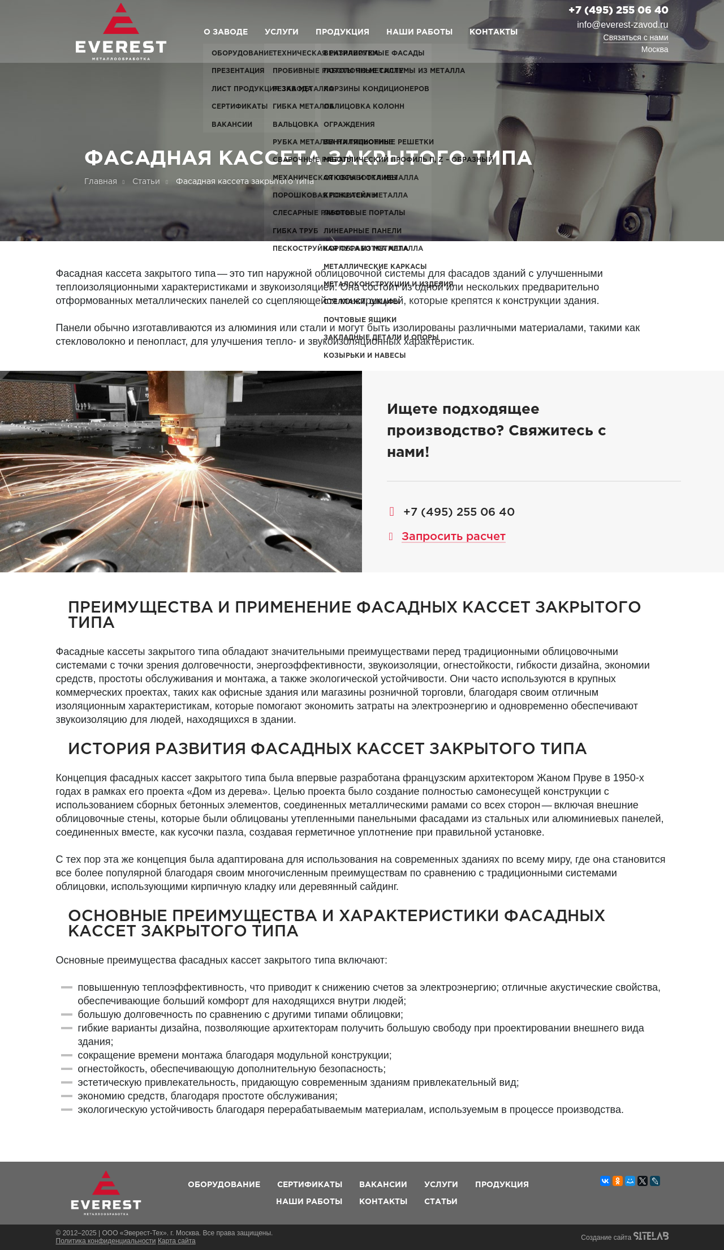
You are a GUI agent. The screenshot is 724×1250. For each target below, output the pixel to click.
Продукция (342, 32)
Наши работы (419, 32)
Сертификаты (309, 1184)
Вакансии (383, 1184)
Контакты (493, 32)
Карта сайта (177, 1241)
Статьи (441, 1201)
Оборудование (224, 1184)
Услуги (282, 32)
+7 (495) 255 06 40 (618, 10)
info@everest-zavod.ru (622, 24)
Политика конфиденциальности (106, 1241)
